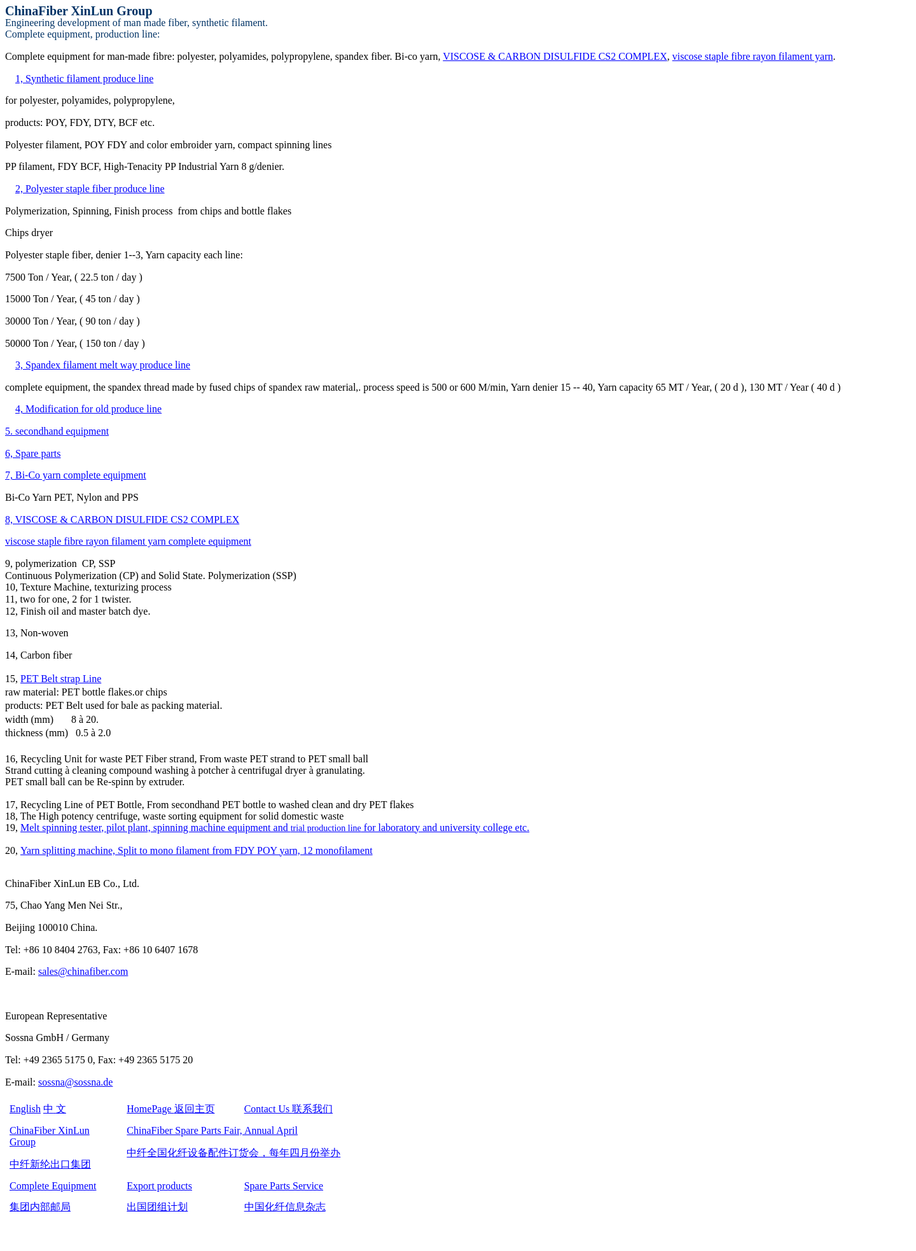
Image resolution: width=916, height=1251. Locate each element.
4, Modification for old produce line (88, 408)
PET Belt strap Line (60, 678)
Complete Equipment (53, 1185)
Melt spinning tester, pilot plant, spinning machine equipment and (274, 827)
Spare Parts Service (283, 1185)
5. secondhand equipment (57, 431)
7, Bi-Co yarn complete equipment (75, 475)
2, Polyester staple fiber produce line (90, 188)
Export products (159, 1185)
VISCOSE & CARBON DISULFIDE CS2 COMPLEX (555, 56)
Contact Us (288, 1108)
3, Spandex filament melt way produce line (102, 365)
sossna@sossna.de (75, 1082)
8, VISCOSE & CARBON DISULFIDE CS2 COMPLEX (122, 519)
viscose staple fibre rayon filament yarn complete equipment (128, 541)
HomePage (170, 1108)
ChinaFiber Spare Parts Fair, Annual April (212, 1130)
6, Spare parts (33, 453)
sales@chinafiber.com (83, 971)
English (25, 1108)
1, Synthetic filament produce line (84, 78)
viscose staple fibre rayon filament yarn (752, 56)
